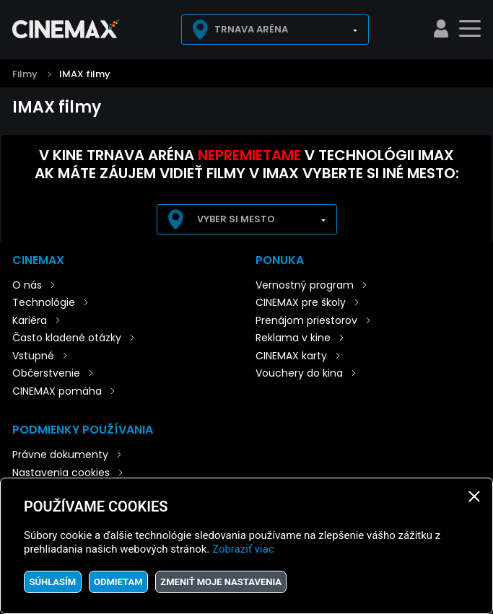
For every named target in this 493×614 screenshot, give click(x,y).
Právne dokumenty (60, 454)
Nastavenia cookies (61, 472)
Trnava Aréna (251, 29)
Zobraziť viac (243, 549)
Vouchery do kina (299, 373)
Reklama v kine (293, 337)
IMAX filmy (84, 74)
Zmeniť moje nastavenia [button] (221, 581)
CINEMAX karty (291, 355)
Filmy (25, 74)
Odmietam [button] (118, 581)
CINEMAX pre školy (301, 302)
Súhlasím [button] (52, 581)
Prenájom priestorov (306, 320)
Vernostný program (305, 285)
